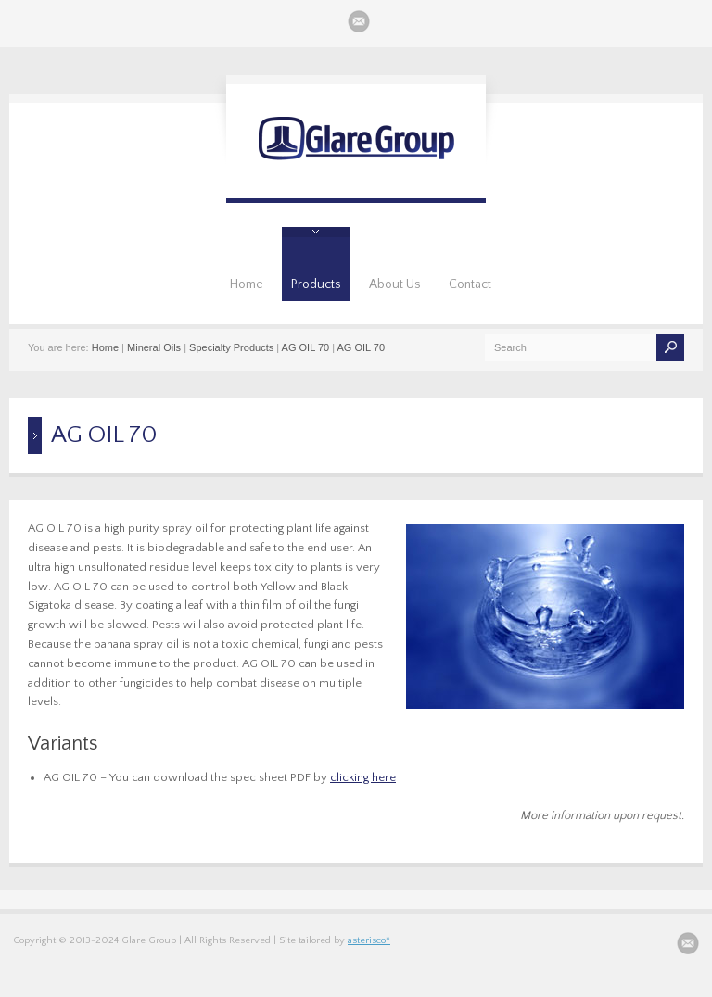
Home (246, 284)
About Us (395, 284)
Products (316, 284)
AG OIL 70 (306, 347)
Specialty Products (231, 347)
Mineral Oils (154, 347)
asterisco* (369, 940)
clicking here (363, 777)
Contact (470, 284)
